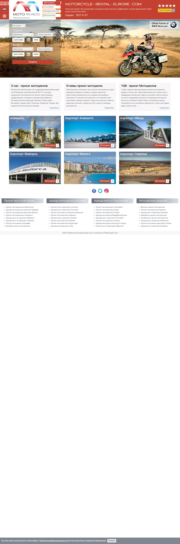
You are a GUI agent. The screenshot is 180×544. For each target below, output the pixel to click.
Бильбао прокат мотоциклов (18, 226)
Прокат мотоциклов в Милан (63, 221)
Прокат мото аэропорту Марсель (110, 226)
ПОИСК (33, 62)
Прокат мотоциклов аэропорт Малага (22, 212)
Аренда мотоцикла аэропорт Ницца (111, 223)
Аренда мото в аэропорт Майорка (20, 218)
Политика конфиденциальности (53, 541)
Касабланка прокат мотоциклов (154, 218)
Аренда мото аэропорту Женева (154, 212)
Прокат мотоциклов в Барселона (20, 207)
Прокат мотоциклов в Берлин (153, 210)
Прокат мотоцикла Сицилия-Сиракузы (67, 212)
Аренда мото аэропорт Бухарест (154, 226)
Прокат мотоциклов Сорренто (63, 215)
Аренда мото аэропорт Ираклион (155, 221)
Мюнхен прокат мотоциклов (153, 207)
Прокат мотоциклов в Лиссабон (109, 207)
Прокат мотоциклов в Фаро (107, 210)
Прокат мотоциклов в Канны (108, 221)
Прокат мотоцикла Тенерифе (18, 223)
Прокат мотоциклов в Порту (108, 212)
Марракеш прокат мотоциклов (154, 215)
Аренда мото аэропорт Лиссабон (110, 218)
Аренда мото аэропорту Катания (64, 210)
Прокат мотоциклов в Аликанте (19, 215)
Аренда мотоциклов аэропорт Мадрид (22, 210)
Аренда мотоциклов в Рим (62, 226)
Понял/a (111, 541)
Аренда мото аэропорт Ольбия (64, 218)
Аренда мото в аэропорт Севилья (20, 221)
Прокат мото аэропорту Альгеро (64, 207)
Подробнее (54, 108)
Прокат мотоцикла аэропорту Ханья (156, 223)
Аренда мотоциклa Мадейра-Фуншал (111, 215)
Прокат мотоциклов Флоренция (64, 223)
